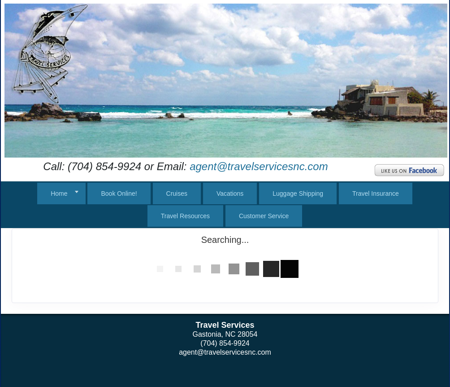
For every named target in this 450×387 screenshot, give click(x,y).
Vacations (229, 193)
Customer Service (264, 216)
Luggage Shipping (298, 193)
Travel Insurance (375, 193)
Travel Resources (185, 216)
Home (59, 193)
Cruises (176, 193)
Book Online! (119, 193)
